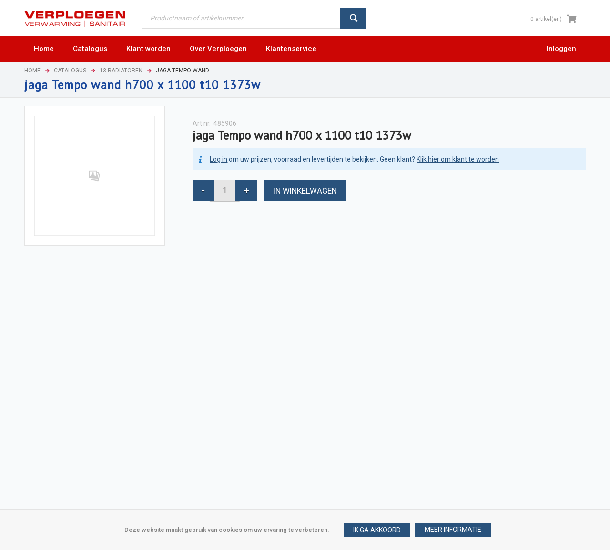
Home (32, 70)
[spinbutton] (224, 190)
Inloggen (561, 48)
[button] (453, 530)
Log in (218, 159)
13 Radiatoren (121, 70)
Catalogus (70, 70)
